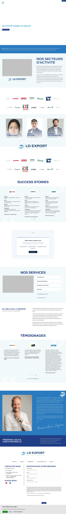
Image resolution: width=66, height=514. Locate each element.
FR (63, 0)
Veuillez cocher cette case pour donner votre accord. (36, 495)
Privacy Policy (42, 493)
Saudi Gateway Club (53, 2)
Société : (28, 472)
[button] (31, 218)
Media (45, 2)
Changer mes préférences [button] (18, 511)
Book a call (6, 29)
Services (29, 2)
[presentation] (34, 499)
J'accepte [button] (5, 511)
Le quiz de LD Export (41, 297)
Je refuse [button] (10, 511)
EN (64, 0)
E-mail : (28, 476)
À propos (22, 2)
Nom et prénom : (29, 468)
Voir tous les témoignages (32, 378)
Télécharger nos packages (42, 294)
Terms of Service (47, 493)
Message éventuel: (30, 480)
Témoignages (37, 2)
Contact (62, 2)
